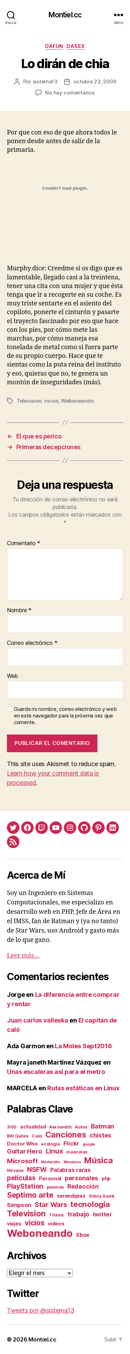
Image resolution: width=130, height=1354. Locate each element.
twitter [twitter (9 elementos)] (102, 1214)
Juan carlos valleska (37, 1020)
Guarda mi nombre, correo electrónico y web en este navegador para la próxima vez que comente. (65, 715)
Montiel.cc (65, 14)
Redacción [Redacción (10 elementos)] (83, 1186)
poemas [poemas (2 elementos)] (55, 1187)
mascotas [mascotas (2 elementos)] (76, 1152)
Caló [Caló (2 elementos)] (37, 1136)
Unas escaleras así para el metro (56, 1071)
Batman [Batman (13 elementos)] (102, 1126)
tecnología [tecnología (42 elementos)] (90, 1204)
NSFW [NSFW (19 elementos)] (37, 1169)
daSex (76, 46)
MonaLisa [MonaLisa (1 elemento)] (72, 1162)
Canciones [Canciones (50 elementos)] (65, 1135)
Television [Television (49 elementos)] (26, 1213)
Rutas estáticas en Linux (83, 1088)
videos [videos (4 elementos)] (56, 1223)
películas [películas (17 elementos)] (21, 1178)
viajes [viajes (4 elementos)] (14, 1223)
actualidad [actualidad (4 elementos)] (33, 1127)
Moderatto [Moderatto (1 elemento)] (50, 1162)
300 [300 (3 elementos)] (12, 1127)
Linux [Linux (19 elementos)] (54, 1151)
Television (29, 400)
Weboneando (77, 400)
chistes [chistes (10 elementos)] (100, 1135)
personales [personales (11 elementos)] (81, 1178)
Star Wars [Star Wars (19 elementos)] (51, 1204)
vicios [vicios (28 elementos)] (34, 1222)
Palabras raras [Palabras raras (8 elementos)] (70, 1169)
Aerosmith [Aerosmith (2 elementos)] (60, 1127)
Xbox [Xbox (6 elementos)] (82, 1235)
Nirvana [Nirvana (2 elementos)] (15, 1170)
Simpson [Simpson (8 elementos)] (19, 1204)
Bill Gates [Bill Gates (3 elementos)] (17, 1136)
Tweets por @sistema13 (40, 1310)
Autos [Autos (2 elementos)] (81, 1127)
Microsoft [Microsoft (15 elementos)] (22, 1161)
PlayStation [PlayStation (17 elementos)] (25, 1186)
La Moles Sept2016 (83, 1046)
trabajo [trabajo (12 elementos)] (78, 1214)
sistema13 (45, 81)
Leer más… (23, 956)
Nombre (19, 610)
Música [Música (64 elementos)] (98, 1160)
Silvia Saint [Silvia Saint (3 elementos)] (101, 1196)
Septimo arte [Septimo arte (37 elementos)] (30, 1194)
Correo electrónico (32, 643)
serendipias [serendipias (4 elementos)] (71, 1196)
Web (12, 676)
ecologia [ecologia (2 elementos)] (50, 1144)
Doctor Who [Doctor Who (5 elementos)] (22, 1144)
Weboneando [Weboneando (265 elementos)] (39, 1233)
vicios (51, 400)
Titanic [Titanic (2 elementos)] (56, 1214)
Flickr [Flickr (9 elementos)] (71, 1143)
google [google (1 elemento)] (89, 1144)
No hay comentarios (69, 92)
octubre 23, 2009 (94, 81)
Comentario (23, 543)
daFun (54, 46)
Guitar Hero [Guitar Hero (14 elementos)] (24, 1151)
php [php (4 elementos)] (106, 1178)
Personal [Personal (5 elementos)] (50, 1178)
